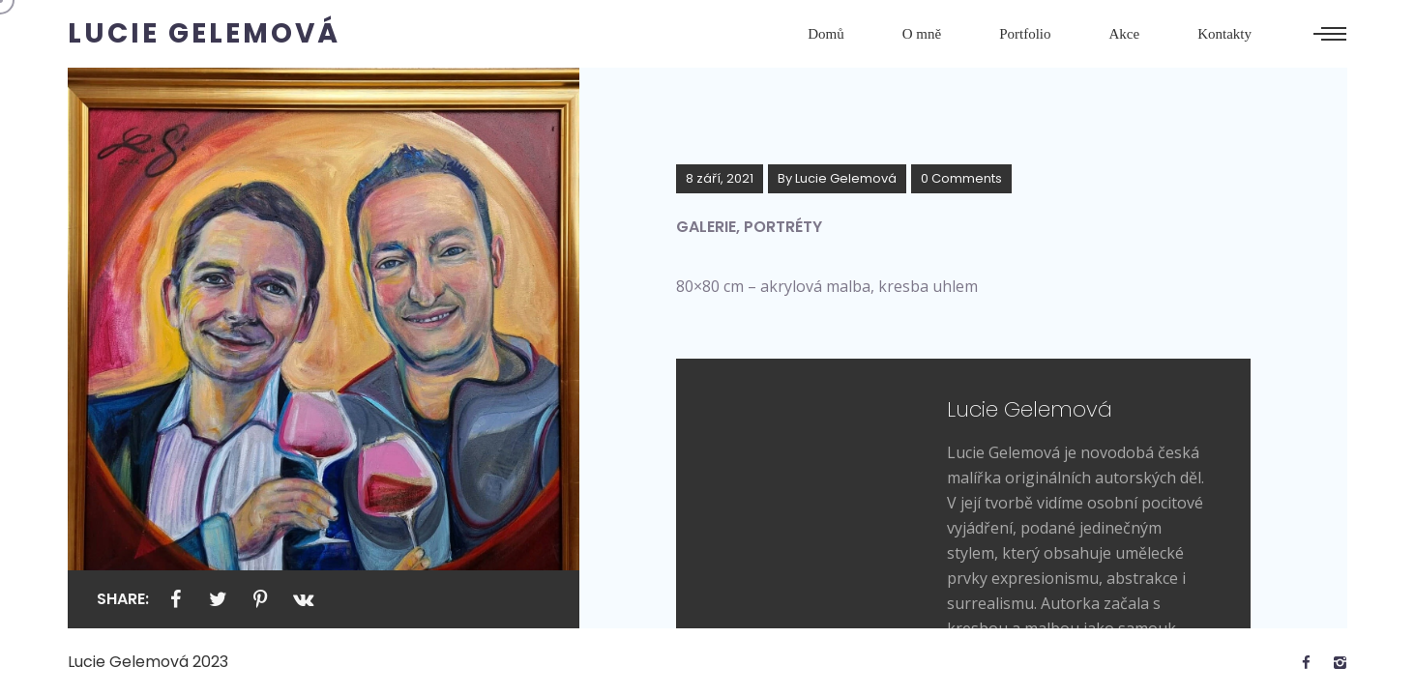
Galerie (706, 227)
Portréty (783, 227)
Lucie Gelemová (846, 178)
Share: (123, 599)
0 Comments (961, 178)
